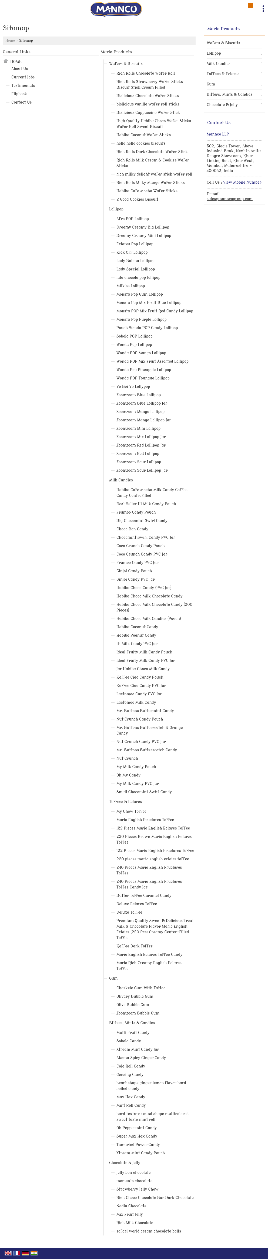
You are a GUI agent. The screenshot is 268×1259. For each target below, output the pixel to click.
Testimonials (23, 86)
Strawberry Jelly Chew (137, 1189)
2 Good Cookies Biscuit (137, 199)
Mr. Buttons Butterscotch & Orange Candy (149, 730)
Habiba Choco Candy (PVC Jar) (144, 588)
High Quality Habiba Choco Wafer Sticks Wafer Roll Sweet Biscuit (153, 124)
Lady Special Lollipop (135, 269)
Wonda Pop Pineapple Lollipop (143, 370)
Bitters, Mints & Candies (132, 1023)
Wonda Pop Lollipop (134, 345)
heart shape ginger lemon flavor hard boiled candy (151, 1086)
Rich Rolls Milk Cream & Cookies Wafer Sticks (152, 163)
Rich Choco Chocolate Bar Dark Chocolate (155, 1198)
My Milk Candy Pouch (136, 767)
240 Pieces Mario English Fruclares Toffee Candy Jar (149, 884)
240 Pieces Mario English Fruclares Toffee (149, 870)
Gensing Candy (129, 1075)
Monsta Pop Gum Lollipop (139, 294)
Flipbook (19, 94)
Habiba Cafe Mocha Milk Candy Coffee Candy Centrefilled (151, 493)
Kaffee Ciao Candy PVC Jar (141, 686)
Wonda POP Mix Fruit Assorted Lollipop (152, 361)
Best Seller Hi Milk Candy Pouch (146, 504)
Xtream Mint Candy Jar (137, 1049)
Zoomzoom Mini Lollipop (138, 429)
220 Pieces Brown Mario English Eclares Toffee (154, 839)
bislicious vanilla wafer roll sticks (147, 104)
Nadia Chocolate (131, 1206)
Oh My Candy (128, 775)
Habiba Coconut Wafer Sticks (143, 135)
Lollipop (116, 209)
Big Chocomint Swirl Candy (142, 521)
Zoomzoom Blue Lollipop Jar (141, 403)
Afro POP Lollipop (132, 219)
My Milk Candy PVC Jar (137, 784)
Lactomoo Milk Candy (136, 702)
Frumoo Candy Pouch (136, 512)
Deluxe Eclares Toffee (136, 904)
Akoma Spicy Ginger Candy (141, 1058)
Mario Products (116, 51)
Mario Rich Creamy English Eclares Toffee (149, 966)
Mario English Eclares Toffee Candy (149, 955)
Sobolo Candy (128, 1041)
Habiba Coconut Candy (137, 627)
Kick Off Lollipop (132, 252)
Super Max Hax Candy (136, 1136)
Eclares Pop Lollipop (134, 244)
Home (10, 40)
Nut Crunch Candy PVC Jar (141, 742)
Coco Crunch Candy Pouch (140, 546)
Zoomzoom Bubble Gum (137, 1013)
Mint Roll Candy (131, 1105)
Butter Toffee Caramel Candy (144, 896)
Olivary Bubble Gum (134, 996)
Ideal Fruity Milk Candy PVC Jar (145, 661)
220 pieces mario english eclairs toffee (152, 859)
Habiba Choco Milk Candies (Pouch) (148, 619)
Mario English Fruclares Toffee (145, 820)
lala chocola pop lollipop (138, 278)
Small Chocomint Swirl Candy (144, 792)
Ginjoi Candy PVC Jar (135, 579)
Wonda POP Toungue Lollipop (143, 378)
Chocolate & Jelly (124, 1163)
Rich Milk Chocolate (134, 1223)
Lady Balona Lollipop (135, 261)
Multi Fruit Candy (132, 1033)
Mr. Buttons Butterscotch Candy (146, 750)
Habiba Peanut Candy (136, 635)
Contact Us (21, 102)
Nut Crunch (127, 758)
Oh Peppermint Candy (136, 1128)
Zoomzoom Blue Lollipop (138, 395)
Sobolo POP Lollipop (134, 336)
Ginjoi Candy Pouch (134, 571)
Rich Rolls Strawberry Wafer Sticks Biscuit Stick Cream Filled (149, 85)
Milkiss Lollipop (130, 286)
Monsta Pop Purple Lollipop (141, 320)
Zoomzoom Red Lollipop (137, 454)
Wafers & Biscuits (126, 64)
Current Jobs (23, 77)
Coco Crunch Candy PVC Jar (142, 554)
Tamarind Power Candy (138, 1145)
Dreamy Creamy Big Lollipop (142, 227)
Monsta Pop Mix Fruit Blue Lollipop (148, 303)
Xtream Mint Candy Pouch (140, 1153)
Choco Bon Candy (132, 529)
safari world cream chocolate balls (148, 1231)
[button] (242, 182)
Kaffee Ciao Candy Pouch (139, 677)
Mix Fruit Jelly (129, 1214)
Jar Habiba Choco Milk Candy (143, 669)
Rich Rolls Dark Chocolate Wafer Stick (152, 152)
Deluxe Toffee (129, 912)
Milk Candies (121, 480)
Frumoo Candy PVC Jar (137, 563)
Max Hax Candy (130, 1097)
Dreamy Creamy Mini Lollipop (143, 236)
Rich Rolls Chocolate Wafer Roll (145, 73)
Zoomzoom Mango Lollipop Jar (143, 420)
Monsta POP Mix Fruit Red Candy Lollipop (154, 311)
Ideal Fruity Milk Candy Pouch (144, 652)
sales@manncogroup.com (230, 199)
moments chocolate (134, 1181)
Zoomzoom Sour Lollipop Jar (142, 470)
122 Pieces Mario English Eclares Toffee (153, 828)
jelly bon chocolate (133, 1173)
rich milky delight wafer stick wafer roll (154, 174)
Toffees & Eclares (125, 802)
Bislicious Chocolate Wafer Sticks (147, 96)
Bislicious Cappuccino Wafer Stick (148, 113)
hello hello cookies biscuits (141, 143)
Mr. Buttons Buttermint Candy (145, 711)
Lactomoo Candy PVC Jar (139, 694)
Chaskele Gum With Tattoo (141, 988)
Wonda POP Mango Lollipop (141, 353)
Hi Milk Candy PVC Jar (137, 644)
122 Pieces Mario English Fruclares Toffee (155, 851)
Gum (113, 978)
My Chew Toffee (131, 811)
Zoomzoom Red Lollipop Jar (141, 445)
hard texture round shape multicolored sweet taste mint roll (152, 1117)
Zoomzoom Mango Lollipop (140, 412)
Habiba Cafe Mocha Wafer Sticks (146, 191)
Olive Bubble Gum (132, 1005)
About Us (19, 69)
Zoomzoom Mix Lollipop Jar (141, 437)
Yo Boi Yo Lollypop (133, 387)
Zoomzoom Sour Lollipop (138, 462)
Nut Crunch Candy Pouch (139, 719)
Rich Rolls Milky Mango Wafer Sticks (150, 183)
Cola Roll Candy (130, 1066)
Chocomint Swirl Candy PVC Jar (145, 538)
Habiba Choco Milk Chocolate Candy (149, 596)
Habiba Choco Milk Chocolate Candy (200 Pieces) (154, 607)
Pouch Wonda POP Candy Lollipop (147, 328)
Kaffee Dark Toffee (134, 946)
